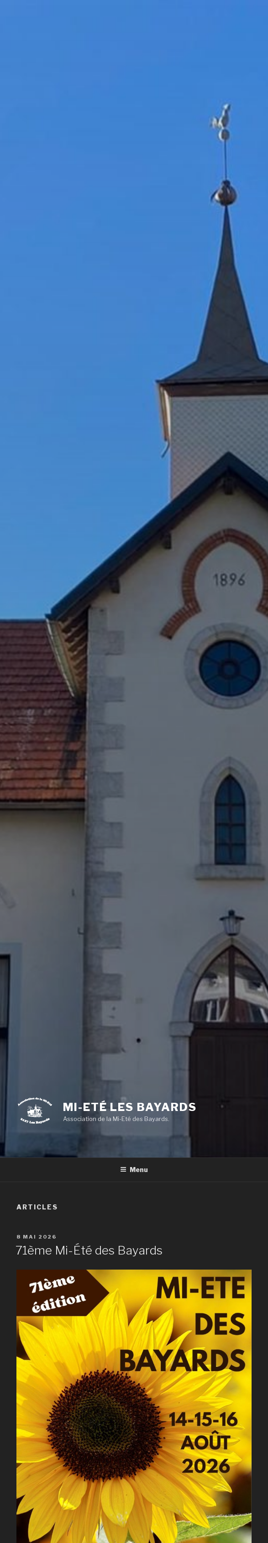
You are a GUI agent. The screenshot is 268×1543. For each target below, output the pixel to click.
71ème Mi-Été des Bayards (89, 1250)
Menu (134, 1169)
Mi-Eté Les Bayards (130, 1107)
